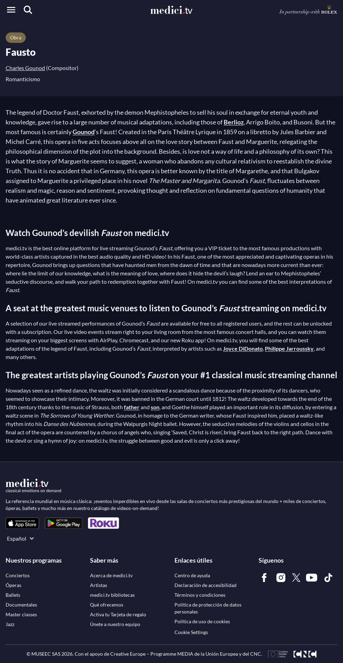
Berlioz (234, 122)
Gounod (84, 132)
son (155, 407)
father (132, 407)
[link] (22, 523)
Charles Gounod (25, 67)
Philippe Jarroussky (289, 348)
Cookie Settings (191, 632)
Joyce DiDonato (243, 348)
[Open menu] (11, 9)
